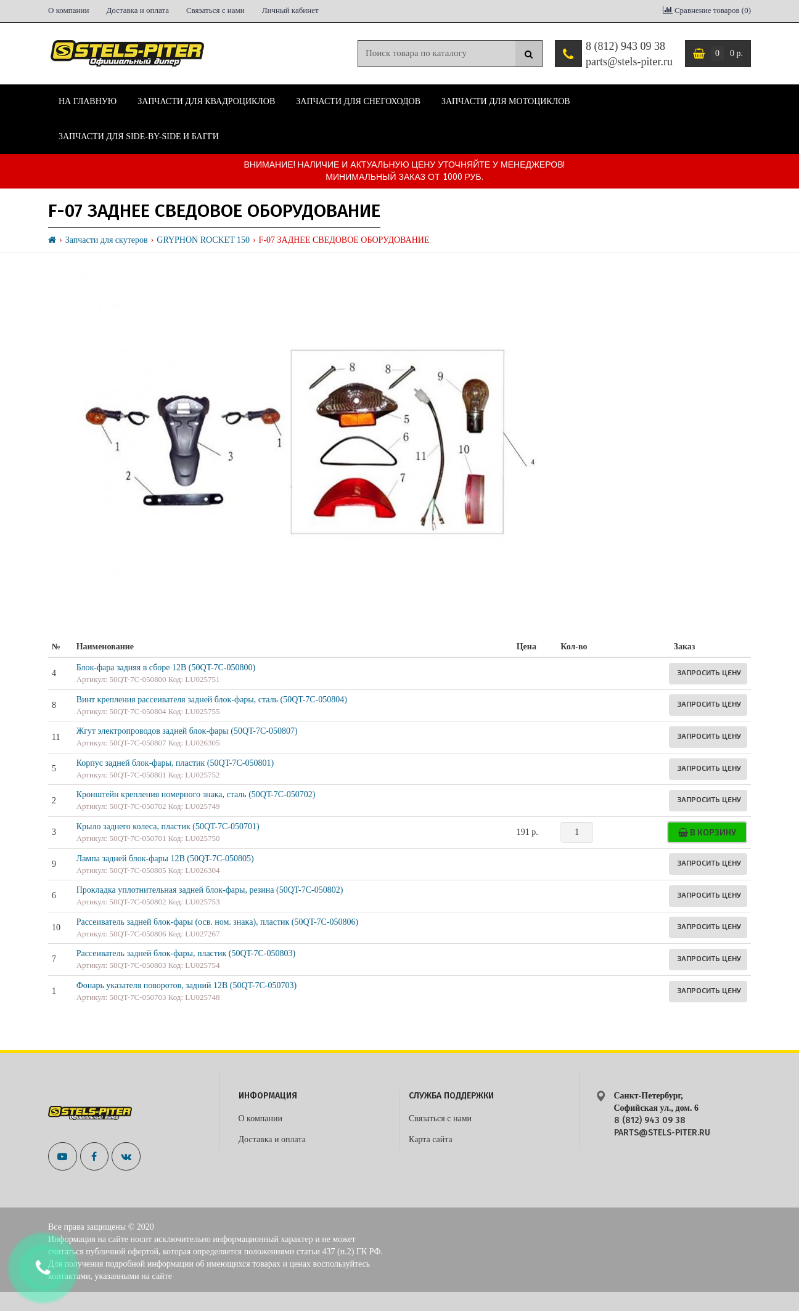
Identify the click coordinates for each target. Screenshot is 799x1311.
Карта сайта (431, 1139)
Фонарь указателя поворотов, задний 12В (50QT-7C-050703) (186, 985)
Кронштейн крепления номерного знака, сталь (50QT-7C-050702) (196, 794)
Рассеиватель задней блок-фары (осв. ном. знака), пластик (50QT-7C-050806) (217, 922)
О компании (68, 10)
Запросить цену (709, 672)
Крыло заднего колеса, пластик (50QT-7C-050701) (168, 826)
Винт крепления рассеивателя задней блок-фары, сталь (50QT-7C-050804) (211, 699)
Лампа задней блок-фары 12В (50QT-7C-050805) (165, 858)
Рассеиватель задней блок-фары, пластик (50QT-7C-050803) (185, 953)
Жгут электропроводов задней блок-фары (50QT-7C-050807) (187, 731)
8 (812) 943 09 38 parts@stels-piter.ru (629, 54)
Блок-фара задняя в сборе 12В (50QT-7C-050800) (166, 667)
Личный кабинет (290, 10)
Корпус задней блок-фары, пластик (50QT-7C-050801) (175, 763)
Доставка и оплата (137, 10)
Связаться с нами (215, 10)
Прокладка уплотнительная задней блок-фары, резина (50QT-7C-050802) (209, 890)
